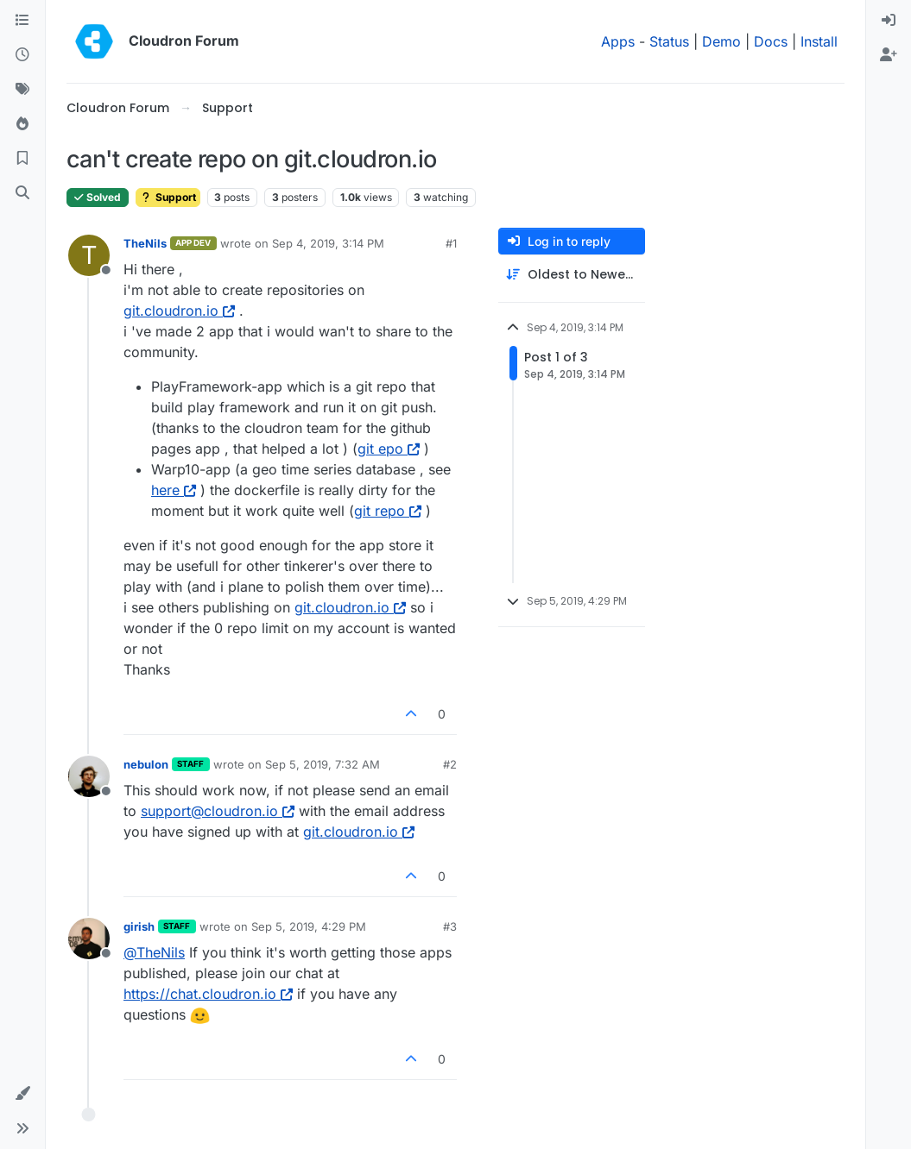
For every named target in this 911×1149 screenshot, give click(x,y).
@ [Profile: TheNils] (154, 952)
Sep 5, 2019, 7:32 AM (322, 764)
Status (669, 41)
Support (168, 197)
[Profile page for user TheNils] (89, 255)
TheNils (145, 243)
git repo (387, 510)
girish (139, 926)
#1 (451, 243)
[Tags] (22, 90)
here (173, 490)
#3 (450, 926)
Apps (618, 41)
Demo (721, 41)
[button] (22, 1094)
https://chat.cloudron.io (208, 993)
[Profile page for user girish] (89, 938)
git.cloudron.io (179, 310)
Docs (771, 41)
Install (819, 41)
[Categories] (22, 21)
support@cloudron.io (217, 810)
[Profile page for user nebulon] (89, 776)
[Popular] (22, 124)
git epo (388, 448)
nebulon (145, 764)
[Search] (22, 193)
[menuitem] (888, 21)
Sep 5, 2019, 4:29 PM (308, 926)
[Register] (888, 55)
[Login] (888, 21)
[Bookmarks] (22, 159)
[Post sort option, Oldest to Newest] (571, 274)
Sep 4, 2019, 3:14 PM (328, 243)
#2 (450, 764)
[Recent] (22, 55)
